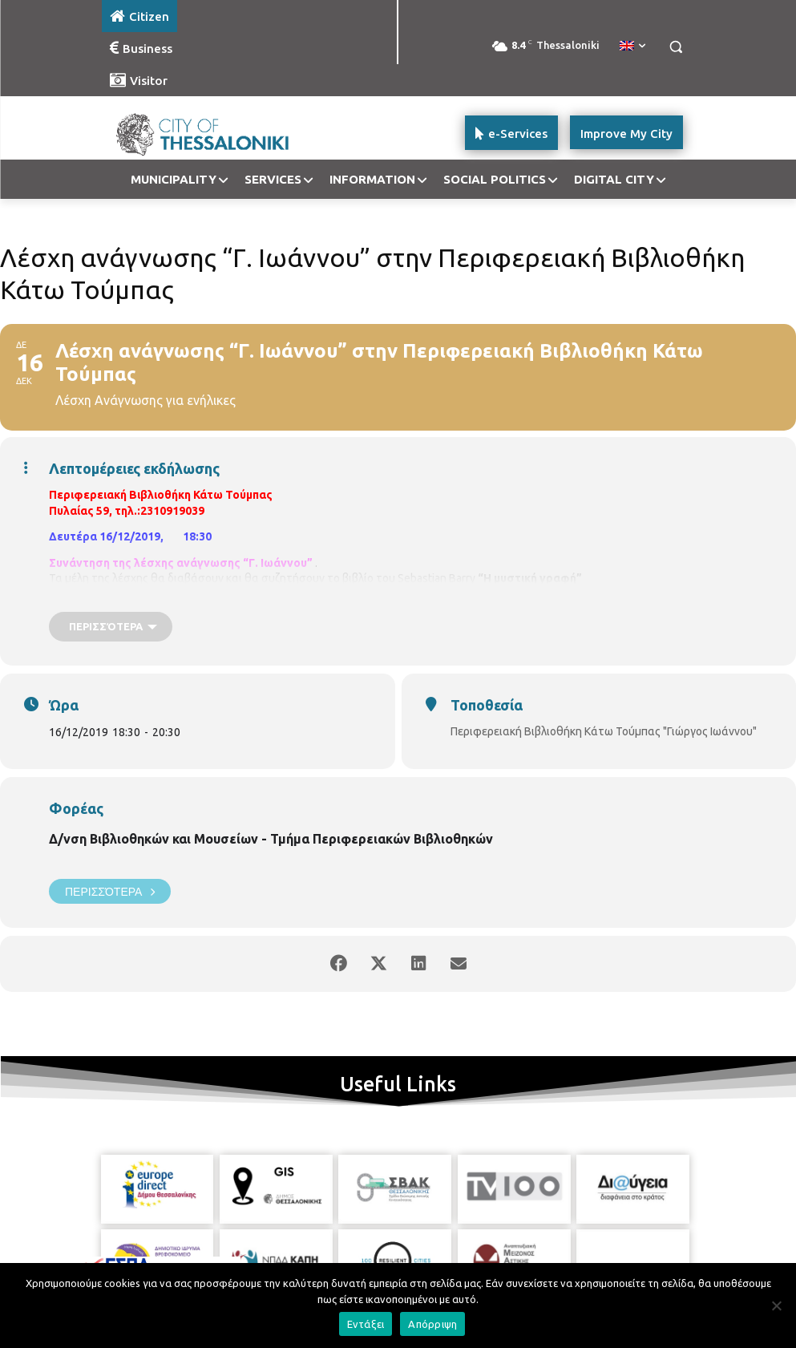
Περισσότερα (110, 891)
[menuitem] (632, 46)
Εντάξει (366, 1324)
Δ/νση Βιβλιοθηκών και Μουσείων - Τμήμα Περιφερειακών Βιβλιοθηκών (271, 839)
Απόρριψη (432, 1324)
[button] (676, 47)
